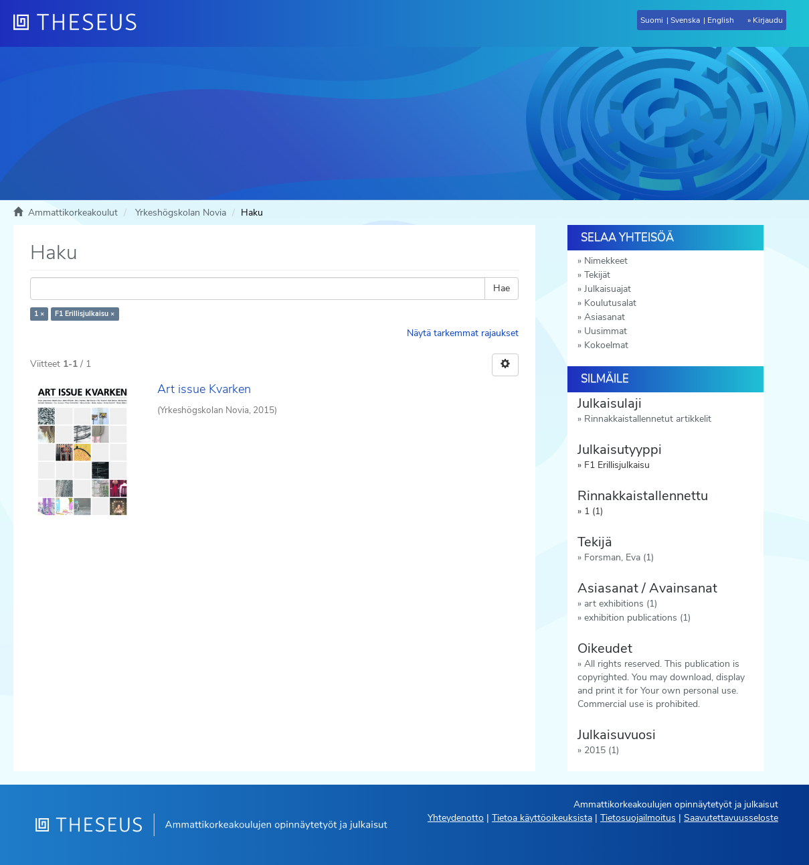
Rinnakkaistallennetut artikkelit (647, 418)
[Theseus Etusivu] (80, 23)
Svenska (685, 20)
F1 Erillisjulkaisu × (84, 314)
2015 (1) (601, 750)
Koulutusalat (610, 303)
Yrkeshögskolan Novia (180, 212)
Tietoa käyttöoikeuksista (542, 817)
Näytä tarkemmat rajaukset (463, 333)
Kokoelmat (606, 345)
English (720, 20)
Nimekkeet (606, 260)
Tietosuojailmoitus (638, 817)
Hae (501, 288)
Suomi (651, 20)
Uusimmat (605, 331)
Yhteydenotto (456, 817)
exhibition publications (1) (637, 617)
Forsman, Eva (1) (619, 557)
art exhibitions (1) (620, 603)
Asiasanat (604, 317)
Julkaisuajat (607, 289)
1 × (39, 314)
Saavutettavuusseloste (731, 817)
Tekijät (597, 274)
